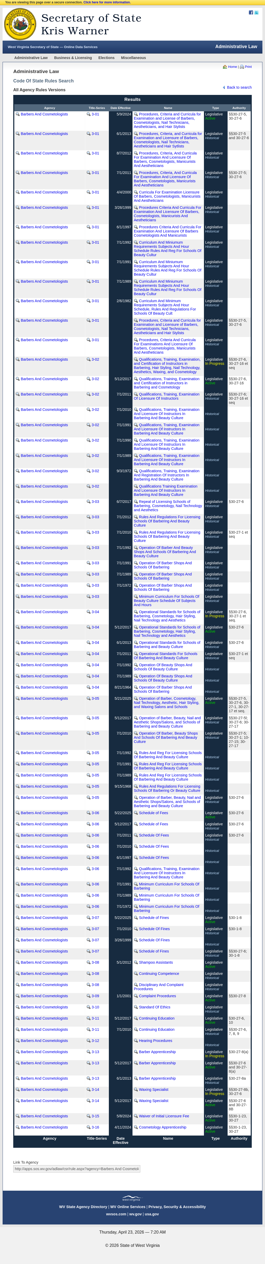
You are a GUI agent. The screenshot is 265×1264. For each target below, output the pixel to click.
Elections (106, 58)
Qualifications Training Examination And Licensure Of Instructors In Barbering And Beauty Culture (165, 490)
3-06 (95, 813)
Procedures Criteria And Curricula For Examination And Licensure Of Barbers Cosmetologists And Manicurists (167, 231)
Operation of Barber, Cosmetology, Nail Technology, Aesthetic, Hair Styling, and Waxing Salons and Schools (166, 702)
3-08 (95, 962)
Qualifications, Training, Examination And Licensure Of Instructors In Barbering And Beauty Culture (167, 413)
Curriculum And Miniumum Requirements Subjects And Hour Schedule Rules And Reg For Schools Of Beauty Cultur (167, 248)
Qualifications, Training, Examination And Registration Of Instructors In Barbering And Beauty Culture (167, 475)
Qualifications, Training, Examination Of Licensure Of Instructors (167, 396)
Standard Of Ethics (154, 1007)
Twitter (256, 12)
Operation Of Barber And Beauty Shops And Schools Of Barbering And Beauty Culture (165, 552)
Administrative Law (31, 58)
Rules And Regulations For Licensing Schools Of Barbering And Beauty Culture (167, 521)
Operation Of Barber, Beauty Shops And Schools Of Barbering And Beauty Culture (166, 737)
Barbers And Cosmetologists (44, 114)
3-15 (95, 1116)
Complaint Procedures (157, 996)
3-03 (95, 502)
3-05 (95, 698)
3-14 (95, 1089)
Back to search (239, 87)
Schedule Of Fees (154, 835)
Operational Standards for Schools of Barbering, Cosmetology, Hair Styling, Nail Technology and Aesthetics (167, 616)
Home (232, 67)
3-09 (95, 996)
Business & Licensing (73, 58)
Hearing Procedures (155, 1041)
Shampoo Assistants (156, 962)
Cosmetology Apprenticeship (162, 1127)
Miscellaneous (133, 58)
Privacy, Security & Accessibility (177, 1207)
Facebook (251, 12)
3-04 (95, 612)
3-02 (95, 359)
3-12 (95, 1041)
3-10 (95, 1007)
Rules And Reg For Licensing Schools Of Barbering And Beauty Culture (168, 755)
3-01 (95, 114)
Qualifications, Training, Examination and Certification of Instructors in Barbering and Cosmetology (167, 383)
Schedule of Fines (154, 918)
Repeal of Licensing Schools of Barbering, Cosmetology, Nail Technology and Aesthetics (168, 506)
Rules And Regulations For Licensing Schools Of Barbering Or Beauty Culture (167, 788)
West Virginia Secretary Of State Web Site (69, 24)
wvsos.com (116, 1214)
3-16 (95, 1127)
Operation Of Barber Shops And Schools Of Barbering (163, 565)
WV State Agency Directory (83, 1207)
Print (248, 67)
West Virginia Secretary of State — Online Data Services (53, 47)
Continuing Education (157, 1018)
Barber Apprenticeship (157, 1052)
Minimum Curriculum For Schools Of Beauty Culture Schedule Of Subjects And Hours (166, 600)
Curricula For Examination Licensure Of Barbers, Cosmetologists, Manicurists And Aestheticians (167, 196)
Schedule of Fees (153, 813)
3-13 (95, 1052)
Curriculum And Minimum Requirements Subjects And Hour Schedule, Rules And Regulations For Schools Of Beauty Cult (165, 307)
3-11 (95, 1018)
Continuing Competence (159, 973)
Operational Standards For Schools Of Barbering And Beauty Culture (165, 656)
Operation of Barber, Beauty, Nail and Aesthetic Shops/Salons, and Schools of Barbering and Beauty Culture (167, 722)
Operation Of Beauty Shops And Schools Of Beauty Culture (163, 667)
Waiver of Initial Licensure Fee (164, 1116)
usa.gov (152, 1214)
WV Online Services (127, 1207)
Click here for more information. (107, 2)
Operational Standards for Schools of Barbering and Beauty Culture (167, 644)
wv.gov (135, 1214)
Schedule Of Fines (154, 929)
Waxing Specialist (153, 1089)
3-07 (95, 918)
